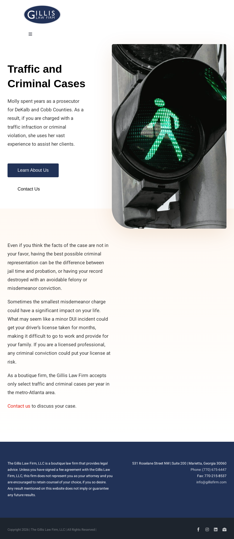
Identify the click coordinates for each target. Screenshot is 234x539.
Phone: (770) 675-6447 (208, 469)
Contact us (19, 406)
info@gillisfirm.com (211, 482)
